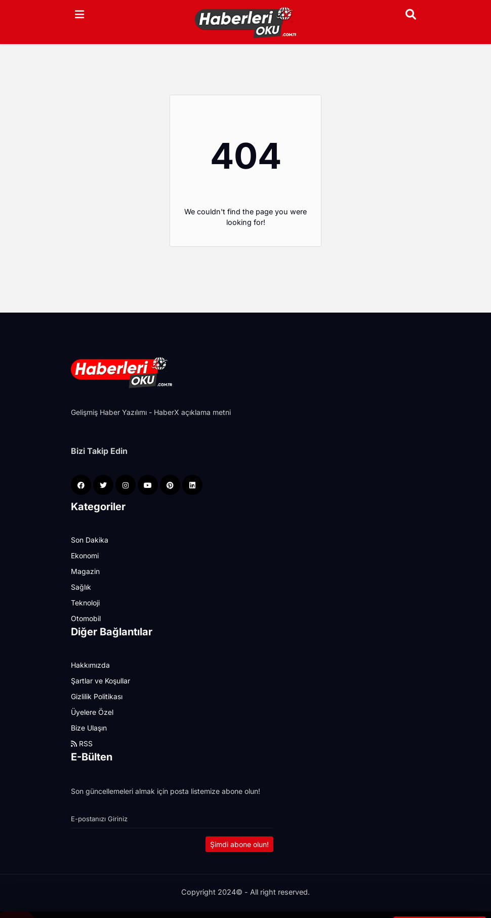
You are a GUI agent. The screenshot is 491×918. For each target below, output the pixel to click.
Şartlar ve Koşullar (100, 680)
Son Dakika (89, 540)
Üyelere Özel (92, 712)
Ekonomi (85, 555)
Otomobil (86, 618)
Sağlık (81, 587)
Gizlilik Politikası (96, 696)
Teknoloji (85, 602)
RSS (82, 743)
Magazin (85, 571)
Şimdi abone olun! (239, 844)
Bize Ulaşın (89, 727)
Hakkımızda (90, 665)
